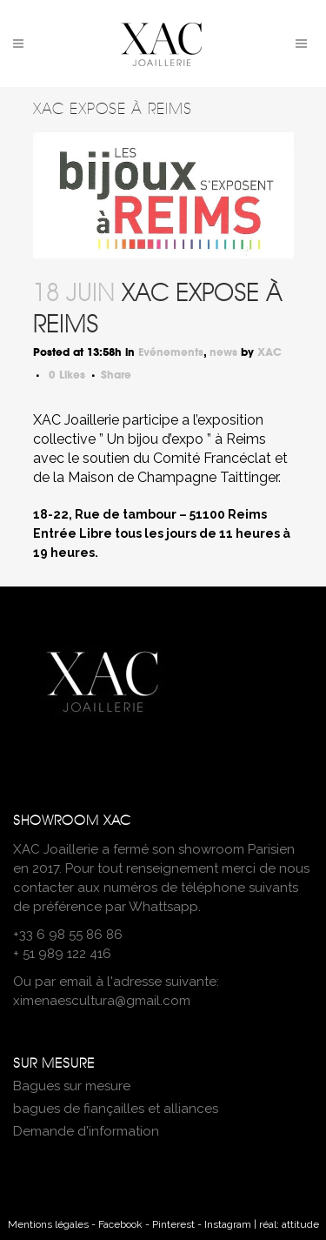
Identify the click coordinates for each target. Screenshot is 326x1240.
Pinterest (173, 1224)
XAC (269, 352)
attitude (300, 1224)
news (223, 352)
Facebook (120, 1224)
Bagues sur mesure (71, 1086)
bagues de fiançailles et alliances (115, 1108)
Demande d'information (86, 1131)
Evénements (170, 352)
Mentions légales (48, 1224)
